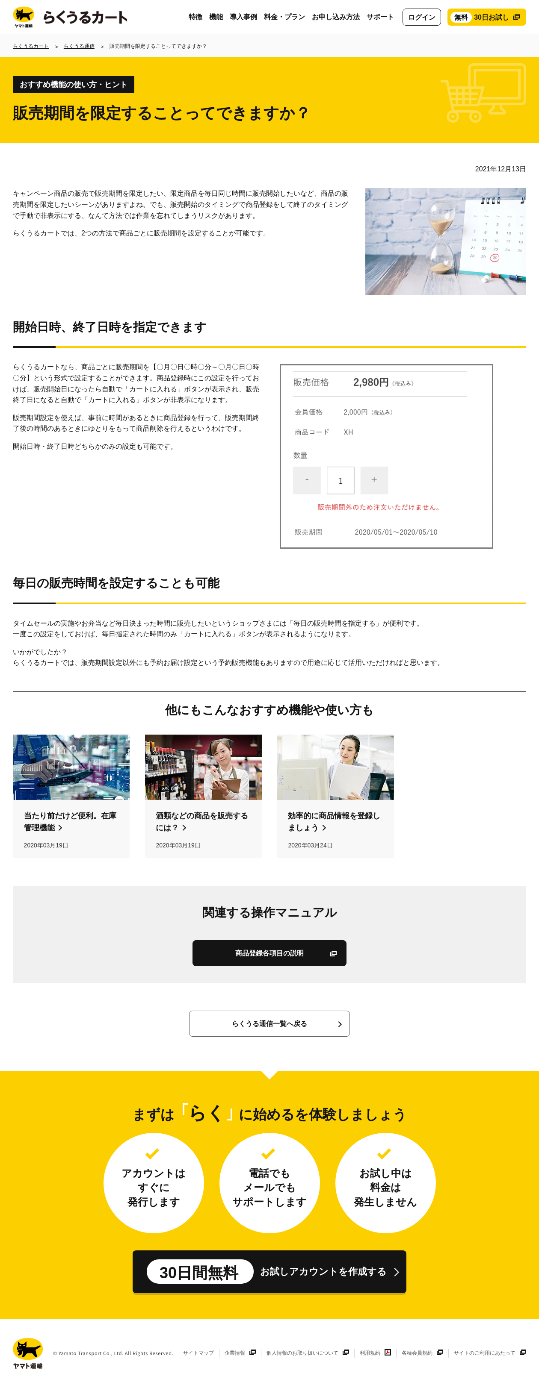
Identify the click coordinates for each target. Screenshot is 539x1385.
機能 (216, 17)
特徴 (195, 17)
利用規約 (370, 1353)
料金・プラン (284, 17)
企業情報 (235, 1353)
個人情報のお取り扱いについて (302, 1353)
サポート (380, 17)
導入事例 (243, 17)
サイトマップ (198, 1353)
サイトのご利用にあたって (484, 1353)
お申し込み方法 (336, 17)
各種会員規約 (417, 1353)
